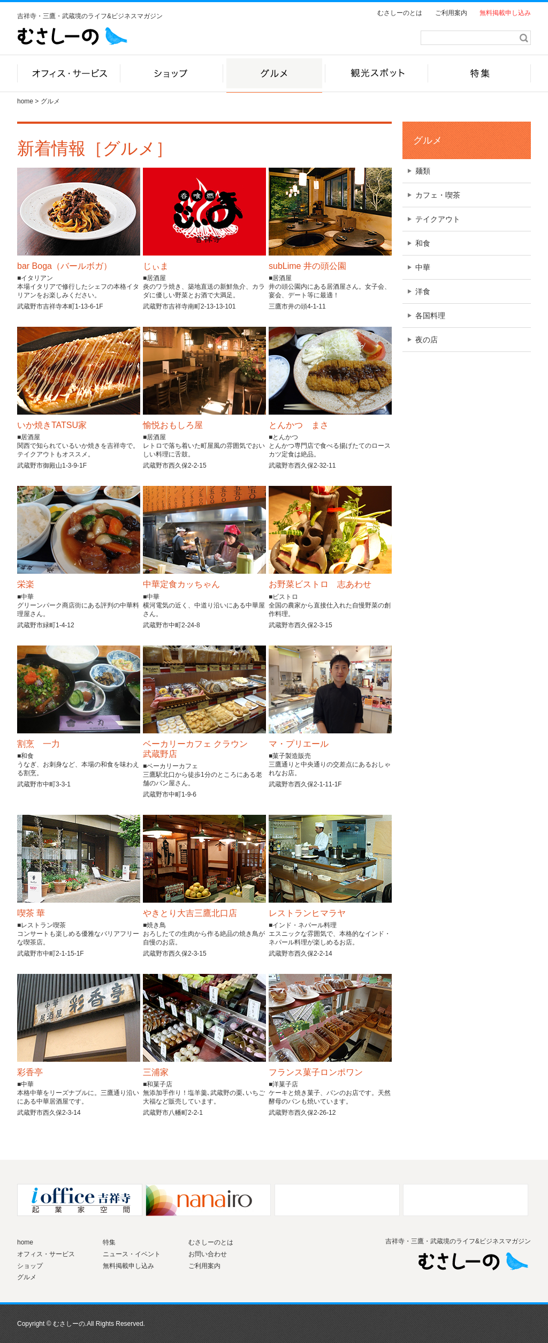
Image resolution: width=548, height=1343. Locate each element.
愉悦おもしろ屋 (173, 425)
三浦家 (156, 1072)
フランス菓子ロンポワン (316, 1072)
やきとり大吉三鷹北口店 (190, 913)
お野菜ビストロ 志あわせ (320, 584)
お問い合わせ (207, 1254)
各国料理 (430, 315)
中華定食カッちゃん (181, 584)
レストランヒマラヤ (307, 913)
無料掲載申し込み (505, 13)
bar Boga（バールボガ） (64, 266)
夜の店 (426, 339)
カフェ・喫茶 (437, 195)
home (25, 101)
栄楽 (25, 584)
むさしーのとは (399, 13)
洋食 (422, 291)
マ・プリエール (299, 743)
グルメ (427, 140)
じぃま (156, 266)
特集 (109, 1242)
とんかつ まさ (299, 425)
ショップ (30, 1266)
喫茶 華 (31, 913)
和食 (422, 243)
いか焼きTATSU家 (52, 425)
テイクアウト (437, 219)
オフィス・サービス (46, 1254)
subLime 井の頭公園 (307, 266)
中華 (422, 267)
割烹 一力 (38, 743)
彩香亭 (30, 1072)
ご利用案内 (451, 13)
